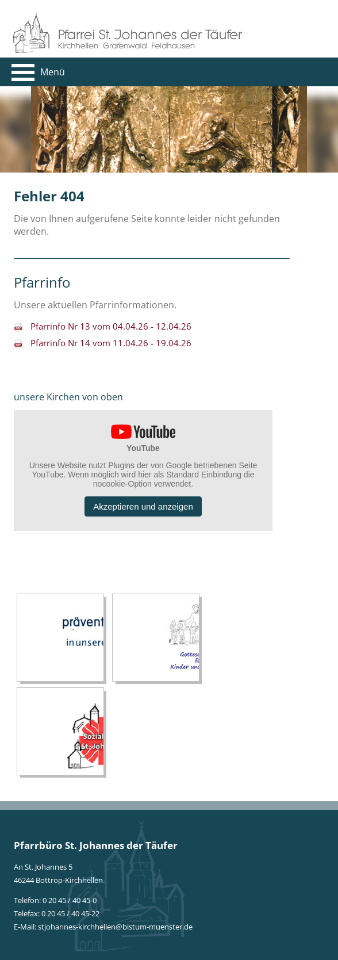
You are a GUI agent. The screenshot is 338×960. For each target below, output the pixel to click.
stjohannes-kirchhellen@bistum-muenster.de (115, 926)
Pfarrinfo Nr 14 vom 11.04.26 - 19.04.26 (110, 343)
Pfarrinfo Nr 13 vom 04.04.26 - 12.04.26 (110, 326)
